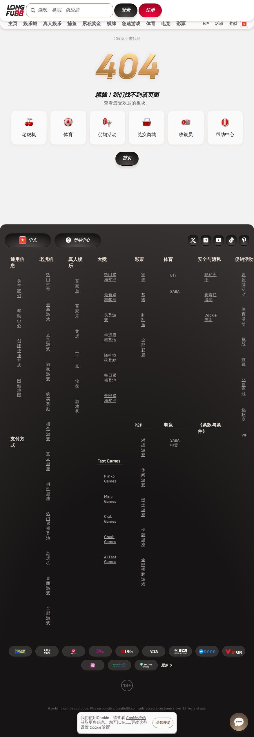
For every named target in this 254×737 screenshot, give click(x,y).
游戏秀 (77, 406)
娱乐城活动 (244, 284)
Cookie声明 (210, 318)
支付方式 (17, 442)
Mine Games (110, 499)
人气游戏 (48, 342)
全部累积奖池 (110, 398)
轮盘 (77, 384)
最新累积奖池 (110, 297)
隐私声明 (210, 277)
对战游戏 (143, 447)
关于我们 (19, 288)
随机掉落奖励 (110, 358)
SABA (174, 291)
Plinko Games (110, 479)
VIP (244, 435)
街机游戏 (48, 491)
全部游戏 (48, 615)
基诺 (143, 297)
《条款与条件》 (209, 428)
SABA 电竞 (174, 443)
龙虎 (77, 334)
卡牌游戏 (143, 537)
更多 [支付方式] (167, 665)
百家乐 (77, 286)
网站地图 (19, 388)
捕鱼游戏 (48, 431)
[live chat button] (239, 722)
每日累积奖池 (110, 378)
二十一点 (77, 358)
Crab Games (110, 519)
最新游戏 (48, 312)
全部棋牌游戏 (143, 572)
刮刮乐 (143, 320)
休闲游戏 (143, 477)
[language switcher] (28, 240)
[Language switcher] (244, 24)
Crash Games (110, 539)
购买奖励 (48, 401)
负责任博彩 (210, 297)
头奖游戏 (110, 318)
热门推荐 (48, 282)
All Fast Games (110, 559)
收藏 (244, 362)
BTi (173, 275)
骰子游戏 (143, 507)
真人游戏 (48, 461)
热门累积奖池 (48, 526)
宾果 (143, 277)
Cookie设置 (99, 727)
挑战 (244, 342)
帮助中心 (19, 318)
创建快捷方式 (19, 353)
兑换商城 (244, 387)
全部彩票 (143, 347)
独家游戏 (48, 371)
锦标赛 (244, 414)
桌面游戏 (48, 585)
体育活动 (244, 316)
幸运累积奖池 (110, 338)
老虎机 (48, 558)
